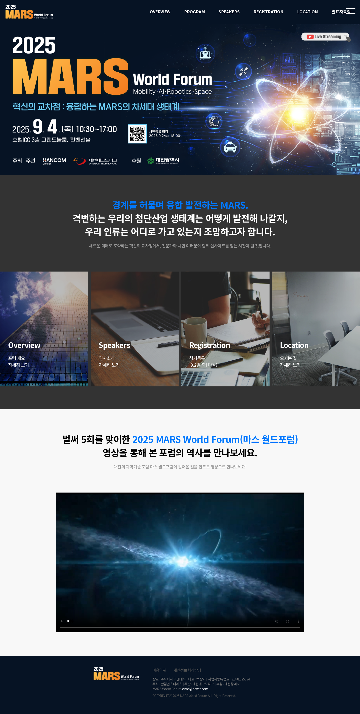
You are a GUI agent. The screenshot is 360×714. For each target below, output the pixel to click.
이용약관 (159, 670)
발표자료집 (341, 11)
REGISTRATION (268, 11)
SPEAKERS (229, 11)
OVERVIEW (160, 11)
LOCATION (307, 11)
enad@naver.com (195, 688)
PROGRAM (194, 11)
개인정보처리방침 (187, 670)
